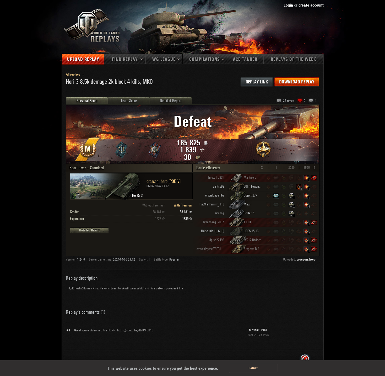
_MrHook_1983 (257, 330)
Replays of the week (293, 59)
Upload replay (83, 59)
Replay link (257, 82)
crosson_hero (306, 259)
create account (311, 5)
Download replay (296, 82)
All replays (73, 74)
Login (288, 5)
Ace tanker (245, 59)
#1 (68, 330)
